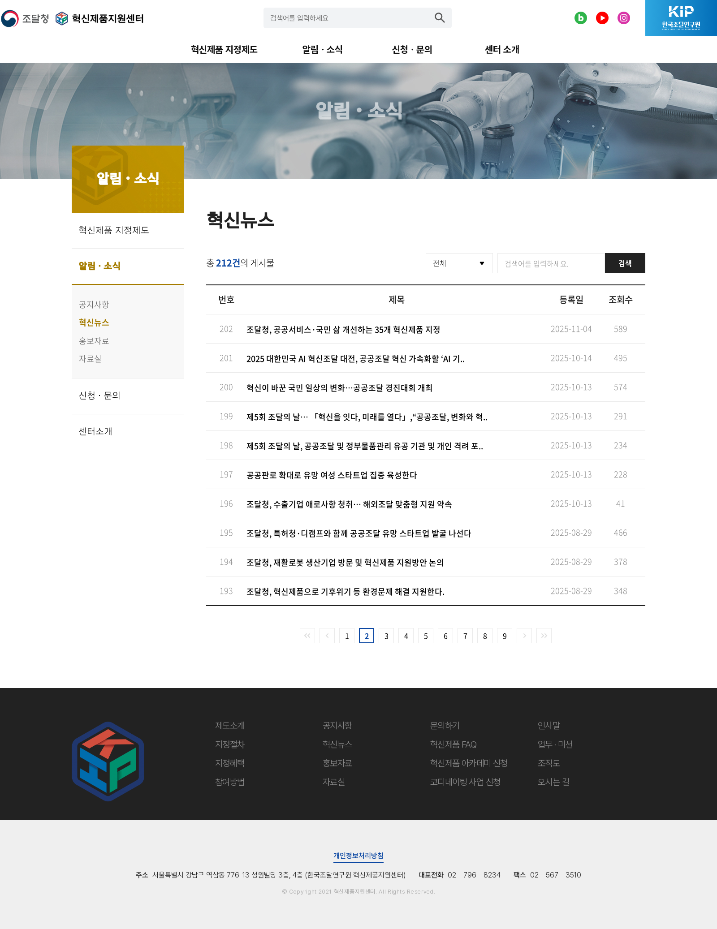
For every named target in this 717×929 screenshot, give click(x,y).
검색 (625, 263)
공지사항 (94, 304)
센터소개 (95, 432)
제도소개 (230, 725)
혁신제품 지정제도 (113, 231)
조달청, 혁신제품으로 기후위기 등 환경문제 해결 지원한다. (345, 591)
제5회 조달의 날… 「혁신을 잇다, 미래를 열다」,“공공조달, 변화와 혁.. (367, 417)
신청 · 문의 (99, 396)
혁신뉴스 (94, 322)
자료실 (90, 358)
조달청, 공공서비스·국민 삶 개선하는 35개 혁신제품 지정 (343, 329)
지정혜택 (230, 763)
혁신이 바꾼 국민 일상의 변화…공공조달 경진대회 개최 (339, 388)
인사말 (549, 725)
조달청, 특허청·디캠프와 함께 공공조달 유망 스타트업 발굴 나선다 (358, 533)
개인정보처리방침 (358, 856)
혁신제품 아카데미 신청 (469, 763)
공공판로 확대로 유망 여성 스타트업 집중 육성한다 (331, 475)
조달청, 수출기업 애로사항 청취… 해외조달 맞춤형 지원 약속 (349, 504)
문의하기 (445, 725)
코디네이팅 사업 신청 (465, 782)
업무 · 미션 (555, 744)
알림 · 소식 (99, 266)
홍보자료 (94, 340)
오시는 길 (553, 782)
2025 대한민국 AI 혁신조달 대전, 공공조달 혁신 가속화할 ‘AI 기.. (355, 358)
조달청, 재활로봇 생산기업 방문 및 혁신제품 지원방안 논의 (345, 562)
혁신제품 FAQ (453, 744)
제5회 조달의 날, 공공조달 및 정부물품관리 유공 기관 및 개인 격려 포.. (364, 446)
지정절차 (230, 744)
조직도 (549, 763)
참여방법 (230, 782)
